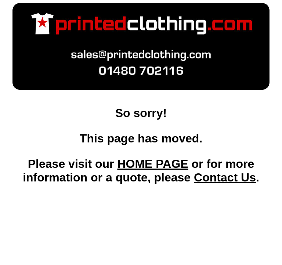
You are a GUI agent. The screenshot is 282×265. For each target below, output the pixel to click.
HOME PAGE (152, 163)
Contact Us (225, 177)
